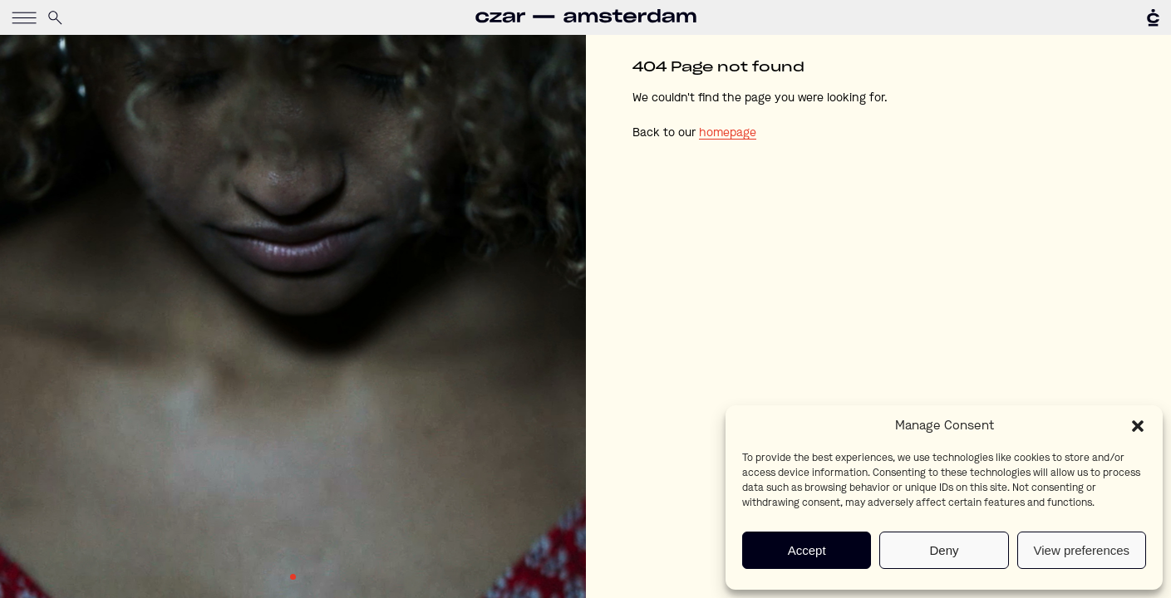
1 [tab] (293, 577)
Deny (943, 550)
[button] (1137, 426)
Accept (807, 550)
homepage (727, 133)
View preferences (1082, 550)
